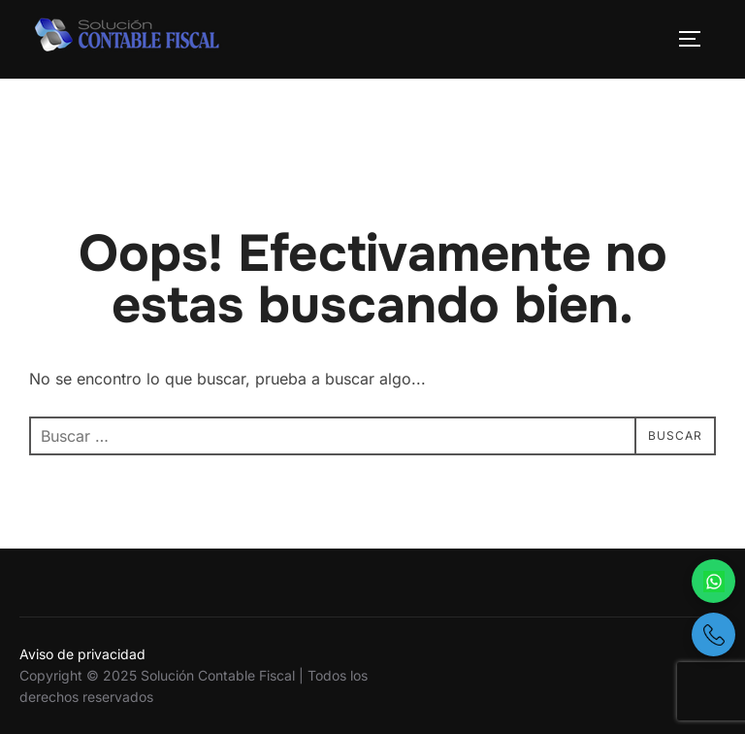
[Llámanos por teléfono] (713, 634)
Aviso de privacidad (82, 654)
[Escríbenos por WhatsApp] (713, 581)
